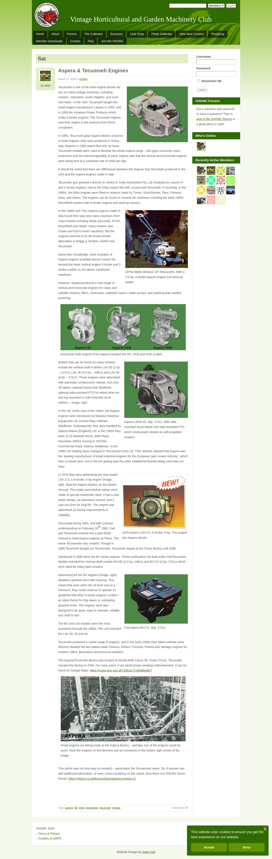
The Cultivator (93, 34)
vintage (116, 807)
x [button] (265, 829)
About (55, 34)
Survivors (116, 34)
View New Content (191, 34)
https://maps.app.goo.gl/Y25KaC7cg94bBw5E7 (121, 670)
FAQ (91, 41)
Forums (72, 34)
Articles (83, 79)
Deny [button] (246, 847)
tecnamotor (92, 807)
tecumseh (105, 807)
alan (47, 85)
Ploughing (217, 34)
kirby (81, 807)
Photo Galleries (161, 34)
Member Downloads (49, 41)
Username (216, 60)
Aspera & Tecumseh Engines (93, 70)
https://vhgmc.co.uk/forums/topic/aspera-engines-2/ (102, 778)
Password (216, 72)
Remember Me (209, 81)
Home (40, 34)
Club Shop (137, 34)
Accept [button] (209, 847)
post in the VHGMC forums (214, 119)
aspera (69, 807)
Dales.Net (148, 852)
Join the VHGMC (112, 41)
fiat (76, 807)
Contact (75, 41)
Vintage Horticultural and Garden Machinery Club (141, 19)
